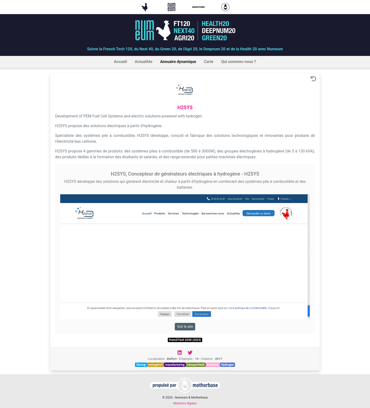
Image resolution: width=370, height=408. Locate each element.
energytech (155, 364)
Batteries (213, 364)
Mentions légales (185, 403)
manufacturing (175, 364)
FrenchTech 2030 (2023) (185, 340)
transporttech (195, 364)
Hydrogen (227, 364)
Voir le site (185, 326)
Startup (141, 364)
